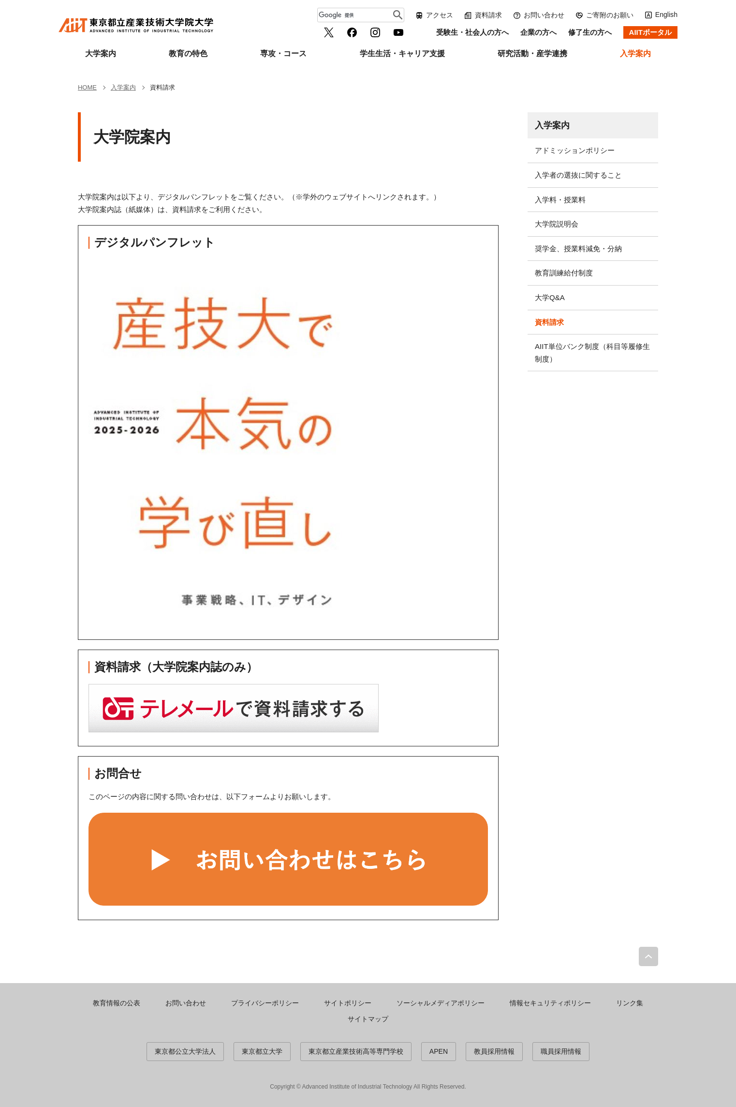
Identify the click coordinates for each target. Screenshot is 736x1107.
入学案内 (635, 53)
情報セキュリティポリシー (550, 1003)
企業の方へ (538, 32)
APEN (438, 1051)
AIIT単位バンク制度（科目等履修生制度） (592, 352)
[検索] (356, 15)
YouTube (398, 32)
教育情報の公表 (116, 1003)
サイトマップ (368, 1019)
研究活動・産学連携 (532, 53)
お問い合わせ (544, 15)
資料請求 (488, 15)
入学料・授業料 (560, 200)
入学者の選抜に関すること (578, 175)
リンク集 (629, 1003)
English (666, 14)
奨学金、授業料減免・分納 (578, 248)
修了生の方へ (590, 32)
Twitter (329, 32)
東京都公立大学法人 (185, 1051)
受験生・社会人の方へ (472, 32)
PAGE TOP (648, 956)
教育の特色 (188, 53)
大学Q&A (550, 297)
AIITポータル (650, 32)
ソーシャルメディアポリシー (441, 1003)
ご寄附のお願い (609, 15)
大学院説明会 (556, 224)
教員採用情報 (494, 1051)
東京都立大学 (262, 1051)
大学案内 (100, 53)
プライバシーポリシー (265, 1003)
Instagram (375, 32)
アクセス (439, 15)
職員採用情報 (561, 1051)
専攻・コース (283, 53)
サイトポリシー (347, 1003)
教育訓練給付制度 (564, 273)
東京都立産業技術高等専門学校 (356, 1051)
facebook (352, 32)
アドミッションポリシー (575, 150)
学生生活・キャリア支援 (402, 53)
